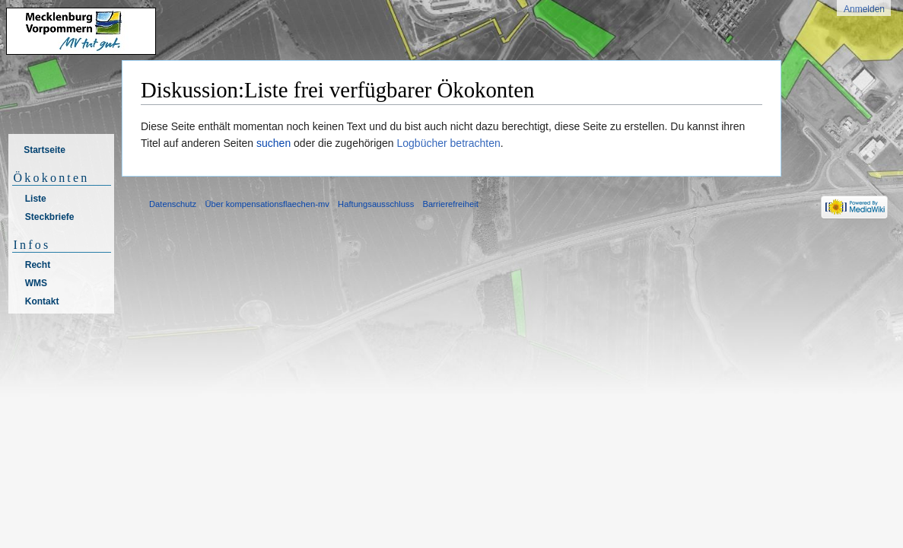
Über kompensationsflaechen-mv (267, 204)
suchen (273, 143)
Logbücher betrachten (449, 143)
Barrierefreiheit (450, 204)
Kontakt (42, 301)
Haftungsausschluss (376, 204)
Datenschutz (172, 204)
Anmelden (864, 9)
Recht (37, 265)
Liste (35, 198)
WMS (36, 283)
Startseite (44, 150)
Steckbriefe (50, 217)
